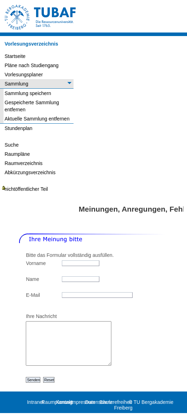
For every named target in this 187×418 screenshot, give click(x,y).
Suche (12, 145)
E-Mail (33, 295)
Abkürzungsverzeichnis (30, 172)
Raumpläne (17, 154)
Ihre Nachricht (41, 316)
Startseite (15, 56)
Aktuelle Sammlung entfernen (37, 119)
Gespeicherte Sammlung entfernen (32, 106)
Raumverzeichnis (23, 163)
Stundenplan (19, 128)
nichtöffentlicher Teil (26, 189)
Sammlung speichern (28, 93)
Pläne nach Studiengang (32, 65)
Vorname (36, 263)
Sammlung (16, 84)
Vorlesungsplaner (24, 74)
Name (32, 279)
